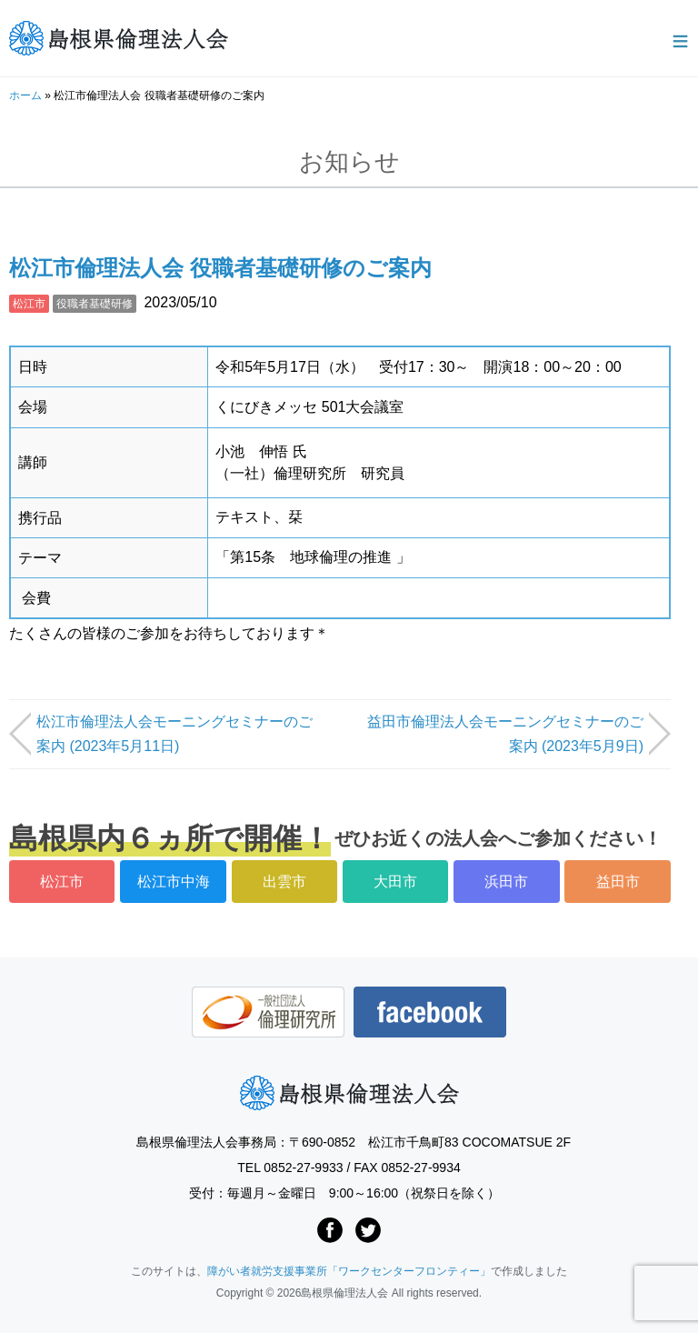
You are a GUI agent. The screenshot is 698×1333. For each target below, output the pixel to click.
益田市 (618, 881)
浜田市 (506, 881)
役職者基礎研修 (94, 303)
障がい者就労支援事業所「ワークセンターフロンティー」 (349, 1271)
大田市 (395, 881)
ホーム (25, 95)
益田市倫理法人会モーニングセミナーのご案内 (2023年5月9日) (505, 734)
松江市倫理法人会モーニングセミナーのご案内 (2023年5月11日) (174, 734)
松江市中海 (173, 881)
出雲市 (284, 881)
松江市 (29, 303)
